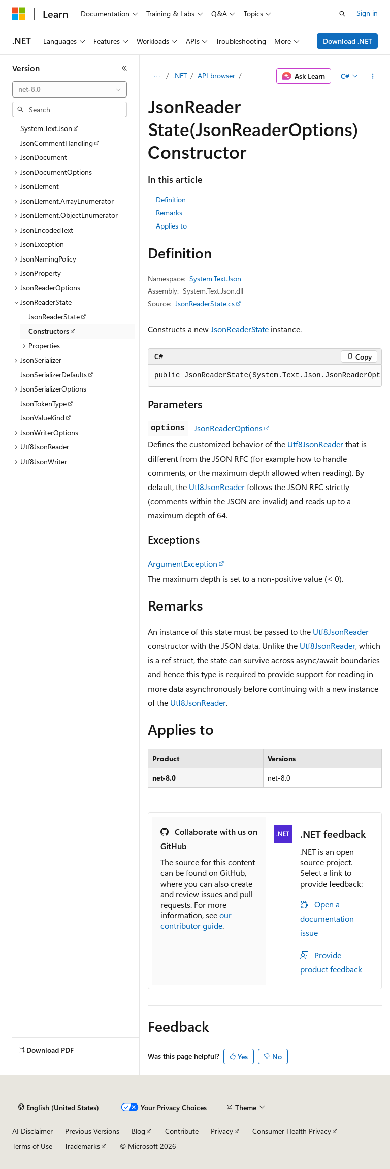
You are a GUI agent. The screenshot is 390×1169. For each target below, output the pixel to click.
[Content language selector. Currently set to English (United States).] (58, 1107)
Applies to (171, 226)
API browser (216, 75)
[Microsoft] (18, 13)
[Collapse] (124, 68)
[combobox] (69, 89)
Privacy (222, 1131)
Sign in (367, 13)
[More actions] (373, 76)
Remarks (169, 212)
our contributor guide (196, 920)
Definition (171, 199)
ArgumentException (182, 563)
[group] (265, 376)
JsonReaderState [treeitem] (54, 316)
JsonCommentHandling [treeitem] (56, 143)
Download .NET (347, 41)
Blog (138, 1131)
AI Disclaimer (32, 1131)
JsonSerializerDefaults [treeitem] (53, 374)
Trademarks (82, 1146)
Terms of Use (32, 1146)
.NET (180, 75)
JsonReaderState (240, 328)
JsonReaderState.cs (205, 303)
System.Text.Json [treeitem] (46, 128)
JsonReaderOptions (228, 428)
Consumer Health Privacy (291, 1131)
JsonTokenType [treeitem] (43, 403)
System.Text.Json (215, 278)
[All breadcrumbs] (157, 76)
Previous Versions (92, 1131)
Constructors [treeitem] (48, 331)
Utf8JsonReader (315, 444)
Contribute (182, 1131)
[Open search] (342, 14)
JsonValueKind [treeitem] (42, 418)
